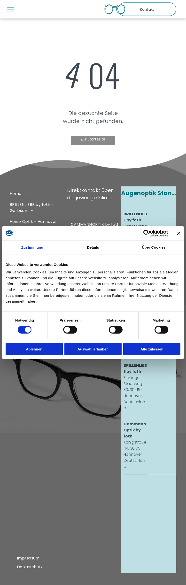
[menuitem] (36, 193)
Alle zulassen (151, 349)
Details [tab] (93, 247)
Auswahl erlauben (93, 349)
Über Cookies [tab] (154, 247)
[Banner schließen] (178, 233)
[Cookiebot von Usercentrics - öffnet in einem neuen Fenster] (147, 233)
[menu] (10, 9)
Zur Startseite (93, 139)
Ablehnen (34, 349)
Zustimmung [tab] (32, 247)
